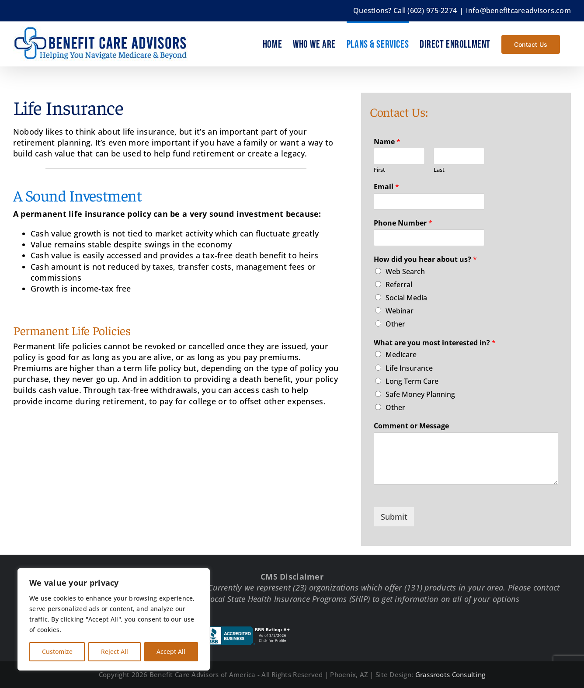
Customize (57, 651)
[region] (113, 619)
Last (439, 170)
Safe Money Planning (420, 394)
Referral (399, 284)
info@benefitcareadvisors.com (518, 10)
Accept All (170, 651)
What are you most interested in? (435, 342)
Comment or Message (411, 426)
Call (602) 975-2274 (425, 10)
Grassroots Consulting (450, 674)
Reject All (114, 651)
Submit (394, 516)
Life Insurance (409, 368)
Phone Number (403, 223)
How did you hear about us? (425, 259)
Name (387, 141)
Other (395, 324)
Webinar (400, 311)
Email (386, 186)
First (379, 170)
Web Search (405, 271)
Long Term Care (412, 381)
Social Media (406, 297)
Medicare (401, 354)
